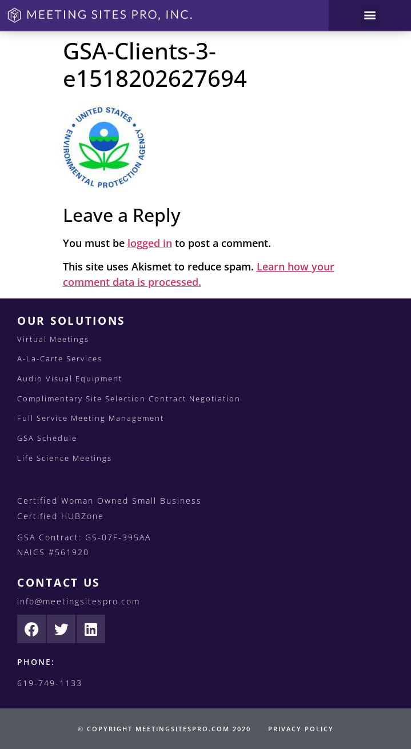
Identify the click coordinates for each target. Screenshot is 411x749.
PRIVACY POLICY (301, 728)
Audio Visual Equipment (69, 378)
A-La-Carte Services (59, 358)
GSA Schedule (47, 438)
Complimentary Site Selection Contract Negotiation (129, 398)
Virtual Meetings (53, 339)
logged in (149, 243)
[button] (370, 12)
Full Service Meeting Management (90, 418)
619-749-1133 (49, 683)
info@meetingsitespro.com (78, 601)
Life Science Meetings (64, 458)
